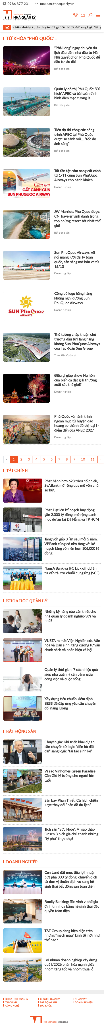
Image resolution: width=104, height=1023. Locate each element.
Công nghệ (12, 1006)
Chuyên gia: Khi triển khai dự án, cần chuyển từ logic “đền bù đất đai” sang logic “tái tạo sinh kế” (69, 746)
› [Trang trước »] (100, 459)
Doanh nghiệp (62, 187)
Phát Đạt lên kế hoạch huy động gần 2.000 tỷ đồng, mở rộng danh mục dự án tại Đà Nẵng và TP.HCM (71, 514)
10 (83, 459)
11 (93, 459)
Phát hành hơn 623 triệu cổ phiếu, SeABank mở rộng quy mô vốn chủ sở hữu (71, 485)
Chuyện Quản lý (49, 999)
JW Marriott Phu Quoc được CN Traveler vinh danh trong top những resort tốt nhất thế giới (77, 218)
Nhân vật (80, 999)
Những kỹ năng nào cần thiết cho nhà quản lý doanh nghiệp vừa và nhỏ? (70, 616)
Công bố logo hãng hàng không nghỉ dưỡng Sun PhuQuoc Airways (73, 298)
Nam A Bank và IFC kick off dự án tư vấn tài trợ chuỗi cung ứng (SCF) (71, 571)
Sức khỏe (45, 1006)
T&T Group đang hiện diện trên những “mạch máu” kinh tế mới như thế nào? (72, 935)
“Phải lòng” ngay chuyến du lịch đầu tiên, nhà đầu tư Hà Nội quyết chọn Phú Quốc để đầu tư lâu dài (77, 55)
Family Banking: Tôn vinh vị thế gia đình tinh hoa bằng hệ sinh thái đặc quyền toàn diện (71, 906)
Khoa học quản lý (27, 601)
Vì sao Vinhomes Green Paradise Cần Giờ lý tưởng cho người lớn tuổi (69, 776)
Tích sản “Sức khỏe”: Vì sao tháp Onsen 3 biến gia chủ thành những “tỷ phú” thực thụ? (71, 834)
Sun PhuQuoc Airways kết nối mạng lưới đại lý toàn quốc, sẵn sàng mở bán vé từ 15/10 (76, 259)
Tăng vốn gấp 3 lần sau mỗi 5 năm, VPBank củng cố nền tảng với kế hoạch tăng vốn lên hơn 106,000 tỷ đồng (71, 546)
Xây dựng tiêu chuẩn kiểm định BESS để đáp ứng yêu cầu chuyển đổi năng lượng (70, 703)
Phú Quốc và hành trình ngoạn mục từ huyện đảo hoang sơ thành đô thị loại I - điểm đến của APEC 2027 (76, 423)
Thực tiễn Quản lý (65, 355)
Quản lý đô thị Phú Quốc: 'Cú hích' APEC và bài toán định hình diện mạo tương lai (77, 93)
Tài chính (17, 470)
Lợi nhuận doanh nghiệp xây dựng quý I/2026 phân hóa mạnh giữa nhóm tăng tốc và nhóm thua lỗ (70, 964)
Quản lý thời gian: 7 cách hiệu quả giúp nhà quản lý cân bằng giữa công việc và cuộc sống (71, 674)
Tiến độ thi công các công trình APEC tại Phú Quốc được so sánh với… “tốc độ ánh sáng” (75, 137)
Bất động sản (62, 68)
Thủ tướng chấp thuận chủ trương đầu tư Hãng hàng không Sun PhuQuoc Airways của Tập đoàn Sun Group (77, 341)
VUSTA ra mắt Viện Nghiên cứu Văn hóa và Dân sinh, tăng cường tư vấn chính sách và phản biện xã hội (72, 645)
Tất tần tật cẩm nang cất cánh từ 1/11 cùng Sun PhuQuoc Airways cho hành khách (77, 175)
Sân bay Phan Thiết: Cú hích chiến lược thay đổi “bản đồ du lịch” (71, 803)
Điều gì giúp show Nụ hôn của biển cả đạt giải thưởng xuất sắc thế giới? (75, 380)
